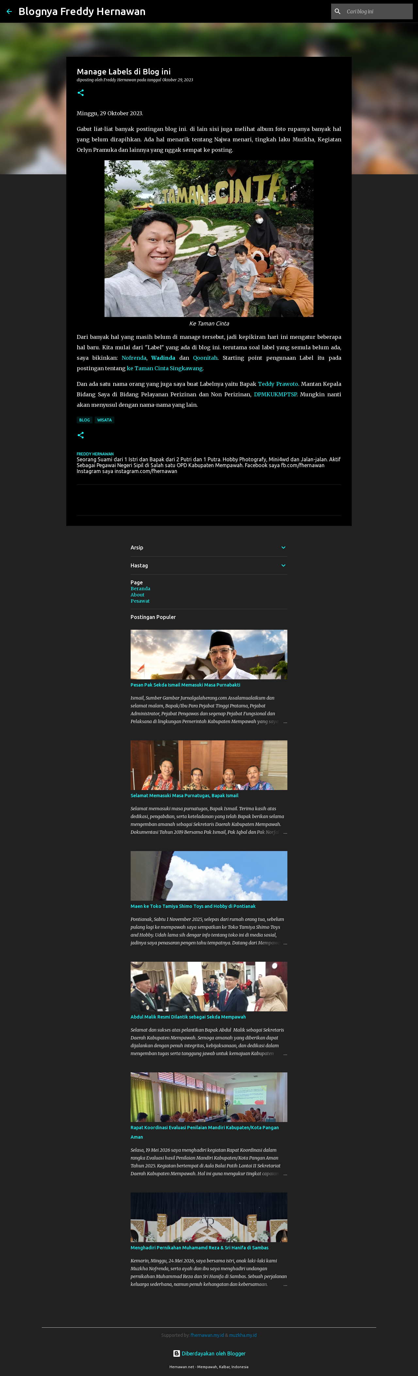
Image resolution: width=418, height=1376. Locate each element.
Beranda (140, 589)
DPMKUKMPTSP (275, 394)
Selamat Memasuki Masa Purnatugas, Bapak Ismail (184, 795)
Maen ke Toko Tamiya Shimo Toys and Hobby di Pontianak (193, 906)
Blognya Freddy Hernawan (82, 11)
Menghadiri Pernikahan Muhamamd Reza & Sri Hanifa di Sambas (199, 1247)
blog (84, 420)
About (137, 595)
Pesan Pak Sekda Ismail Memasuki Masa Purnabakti (185, 685)
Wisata (104, 420)
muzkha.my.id (243, 1335)
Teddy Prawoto (278, 384)
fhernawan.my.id (208, 1335)
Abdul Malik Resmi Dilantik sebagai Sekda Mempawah (188, 1017)
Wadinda (163, 358)
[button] (81, 93)
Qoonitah (205, 358)
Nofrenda (134, 358)
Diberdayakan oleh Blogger (209, 1353)
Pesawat (140, 601)
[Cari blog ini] (378, 11)
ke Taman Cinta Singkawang (164, 368)
